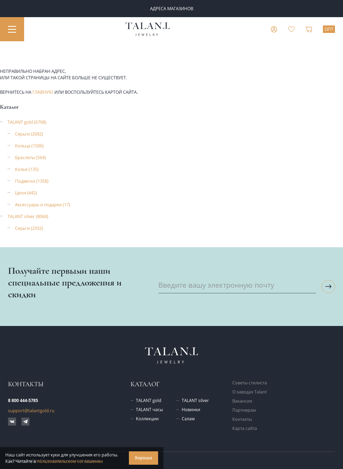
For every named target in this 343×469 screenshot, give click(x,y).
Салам (188, 419)
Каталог (145, 384)
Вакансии (242, 401)
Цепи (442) (26, 193)
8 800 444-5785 (23, 400)
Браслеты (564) (30, 157)
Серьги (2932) (29, 228)
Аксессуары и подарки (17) (42, 205)
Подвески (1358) (32, 181)
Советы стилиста (249, 383)
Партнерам (244, 410)
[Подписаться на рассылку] (328, 286)
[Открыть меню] (12, 29)
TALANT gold (148, 400)
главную (42, 92)
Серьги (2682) (29, 134)
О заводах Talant (249, 392)
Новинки (191, 409)
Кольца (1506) (29, 146)
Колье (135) (27, 169)
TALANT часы (149, 409)
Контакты (242, 419)
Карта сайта (244, 428)
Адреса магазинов (171, 9)
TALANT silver (195, 400)
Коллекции (147, 419)
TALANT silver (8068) (28, 216)
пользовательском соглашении (70, 461)
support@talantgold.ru (31, 411)
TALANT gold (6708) (27, 122)
